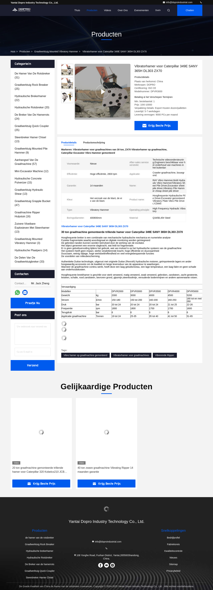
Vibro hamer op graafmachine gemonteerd (85, 355)
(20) (32, 107)
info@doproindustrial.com (178, 2)
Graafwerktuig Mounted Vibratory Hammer (56, 51)
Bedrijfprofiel (173, 537)
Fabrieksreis (173, 544)
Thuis (77, 10)
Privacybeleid (173, 571)
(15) (28, 180)
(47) (32, 203)
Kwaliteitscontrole (173, 551)
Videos (107, 10)
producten (24, 51)
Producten (92, 10)
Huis (13, 51)
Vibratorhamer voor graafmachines (131, 355)
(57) (26, 162)
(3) (28, 241)
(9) (31, 150)
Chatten (190, 10)
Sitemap (173, 564)
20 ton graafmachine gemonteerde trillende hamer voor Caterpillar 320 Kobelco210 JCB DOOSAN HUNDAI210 (38, 470)
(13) (30, 139)
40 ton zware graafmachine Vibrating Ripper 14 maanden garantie (105, 469)
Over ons (123, 10)
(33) (29, 259)
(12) (31, 171)
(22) (30, 98)
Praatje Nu (32, 303)
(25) (31, 86)
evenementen (141, 10)
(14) (31, 250)
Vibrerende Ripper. (164, 355)
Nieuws (173, 557)
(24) (32, 116)
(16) (27, 214)
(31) (32, 75)
